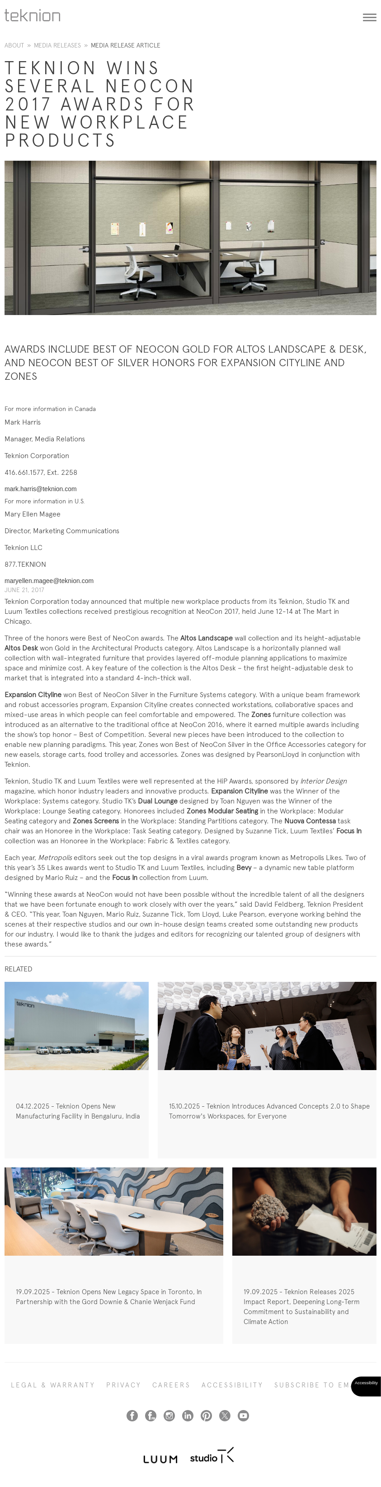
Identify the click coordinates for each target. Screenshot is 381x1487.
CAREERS (171, 1385)
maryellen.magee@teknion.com (49, 580)
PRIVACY (123, 1385)
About (14, 45)
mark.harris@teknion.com (41, 488)
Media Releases (57, 45)
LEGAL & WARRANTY (53, 1385)
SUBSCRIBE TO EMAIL (318, 1385)
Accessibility (232, 1385)
